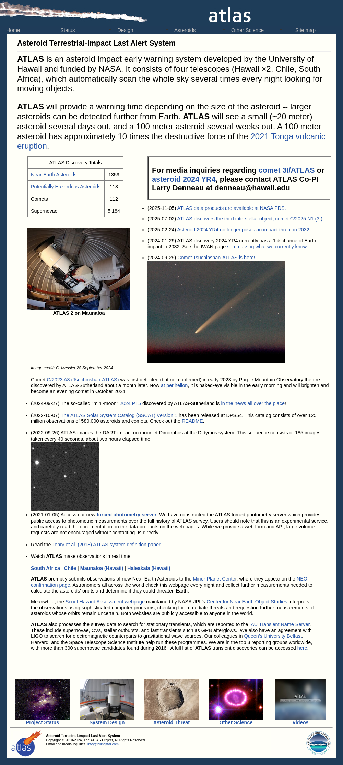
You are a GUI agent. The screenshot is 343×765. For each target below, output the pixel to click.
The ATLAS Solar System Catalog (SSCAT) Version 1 (119, 415)
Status (67, 30)
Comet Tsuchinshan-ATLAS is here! (216, 257)
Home (11, 30)
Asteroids (185, 30)
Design (125, 30)
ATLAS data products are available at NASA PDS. (231, 208)
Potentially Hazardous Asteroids (65, 186)
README (192, 421)
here (302, 648)
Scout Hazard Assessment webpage (105, 602)
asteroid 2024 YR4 (184, 179)
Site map (302, 30)
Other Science (247, 30)
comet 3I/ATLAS (287, 170)
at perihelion (174, 385)
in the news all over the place (253, 403)
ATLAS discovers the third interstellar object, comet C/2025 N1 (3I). (250, 219)
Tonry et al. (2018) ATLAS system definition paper (106, 544)
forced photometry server (126, 514)
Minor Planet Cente (214, 579)
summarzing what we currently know (266, 246)
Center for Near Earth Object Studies (246, 602)
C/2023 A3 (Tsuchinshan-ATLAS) (83, 379)
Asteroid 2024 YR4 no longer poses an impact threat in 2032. (243, 229)
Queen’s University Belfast (273, 636)
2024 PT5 (130, 403)
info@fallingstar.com (103, 744)
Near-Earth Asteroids (54, 174)
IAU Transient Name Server (278, 624)
